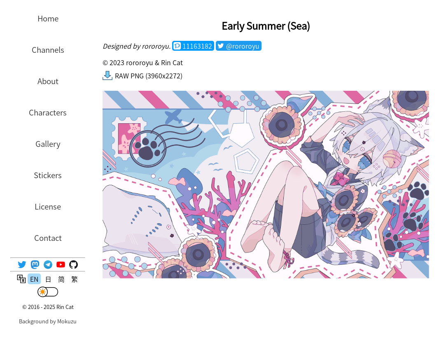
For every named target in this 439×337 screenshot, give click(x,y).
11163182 (197, 46)
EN (34, 279)
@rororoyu (242, 46)
